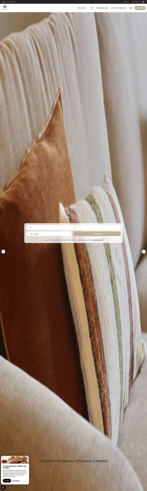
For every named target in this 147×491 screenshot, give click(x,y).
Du (30, 227)
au (75, 227)
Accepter (7, 481)
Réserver (140, 8)
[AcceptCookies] (3, 487)
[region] (15, 470)
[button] (3, 251)
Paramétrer (16, 481)
